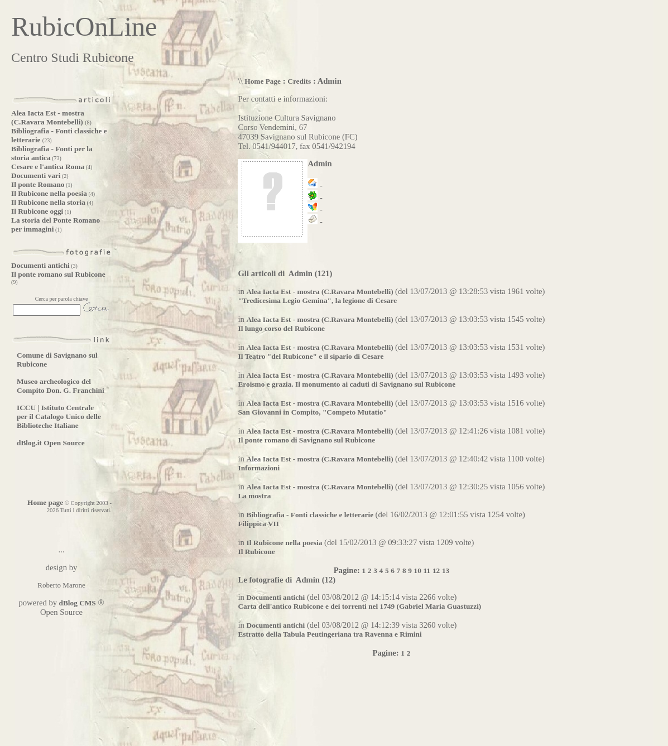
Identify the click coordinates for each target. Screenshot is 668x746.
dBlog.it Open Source (51, 443)
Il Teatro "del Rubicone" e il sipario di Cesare (310, 356)
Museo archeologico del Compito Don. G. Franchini (60, 385)
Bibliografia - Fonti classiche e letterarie (311, 515)
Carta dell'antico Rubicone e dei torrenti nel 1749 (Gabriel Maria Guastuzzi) (359, 606)
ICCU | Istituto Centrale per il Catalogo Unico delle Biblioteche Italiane (59, 416)
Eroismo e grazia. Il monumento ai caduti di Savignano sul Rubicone (346, 384)
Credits (299, 81)
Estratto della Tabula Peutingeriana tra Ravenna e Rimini (329, 634)
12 (436, 570)
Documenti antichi (40, 265)
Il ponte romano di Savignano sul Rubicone (306, 440)
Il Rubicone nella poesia (49, 193)
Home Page (262, 81)
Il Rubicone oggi (37, 211)
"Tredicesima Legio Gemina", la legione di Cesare (317, 300)
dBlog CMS (76, 603)
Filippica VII (258, 523)
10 (417, 570)
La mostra (254, 496)
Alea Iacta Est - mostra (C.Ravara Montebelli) (48, 117)
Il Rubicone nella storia (48, 202)
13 (445, 570)
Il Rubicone (256, 551)
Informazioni (259, 468)
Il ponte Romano (38, 184)
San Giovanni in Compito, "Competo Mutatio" (312, 412)
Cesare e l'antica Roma (47, 166)
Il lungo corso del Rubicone (281, 328)
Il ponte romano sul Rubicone (58, 274)
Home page (45, 502)
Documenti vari (35, 175)
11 (427, 570)
